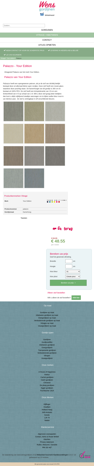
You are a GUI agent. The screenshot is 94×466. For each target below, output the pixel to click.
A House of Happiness (47, 372)
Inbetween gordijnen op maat (47, 315)
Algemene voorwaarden (47, 434)
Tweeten (24, 218)
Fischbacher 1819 (47, 391)
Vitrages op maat (47, 323)
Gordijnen (47, 30)
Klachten (47, 439)
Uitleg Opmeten (47, 45)
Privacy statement (47, 442)
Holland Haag (47, 410)
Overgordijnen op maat (47, 318)
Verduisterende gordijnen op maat (47, 321)
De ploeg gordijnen (47, 385)
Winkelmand (47, 14)
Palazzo (18, 58)
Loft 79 (47, 418)
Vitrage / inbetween (47, 35)
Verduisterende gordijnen (47, 353)
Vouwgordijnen (47, 358)
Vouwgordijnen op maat (47, 326)
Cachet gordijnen (47, 377)
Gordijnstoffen (47, 342)
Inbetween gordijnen (47, 345)
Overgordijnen (47, 348)
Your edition (11, 58)
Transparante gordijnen (47, 350)
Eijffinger (47, 404)
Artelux (47, 375)
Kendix (47, 415)
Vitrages (47, 356)
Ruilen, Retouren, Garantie (47, 445)
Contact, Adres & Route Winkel (47, 437)
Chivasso (47, 383)
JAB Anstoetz (47, 412)
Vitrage (3, 58)
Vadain (47, 420)
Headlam (47, 407)
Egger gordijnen (47, 388)
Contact (47, 40)
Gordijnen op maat (47, 312)
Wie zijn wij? (47, 447)
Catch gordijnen (47, 380)
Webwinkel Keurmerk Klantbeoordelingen (52, 455)
